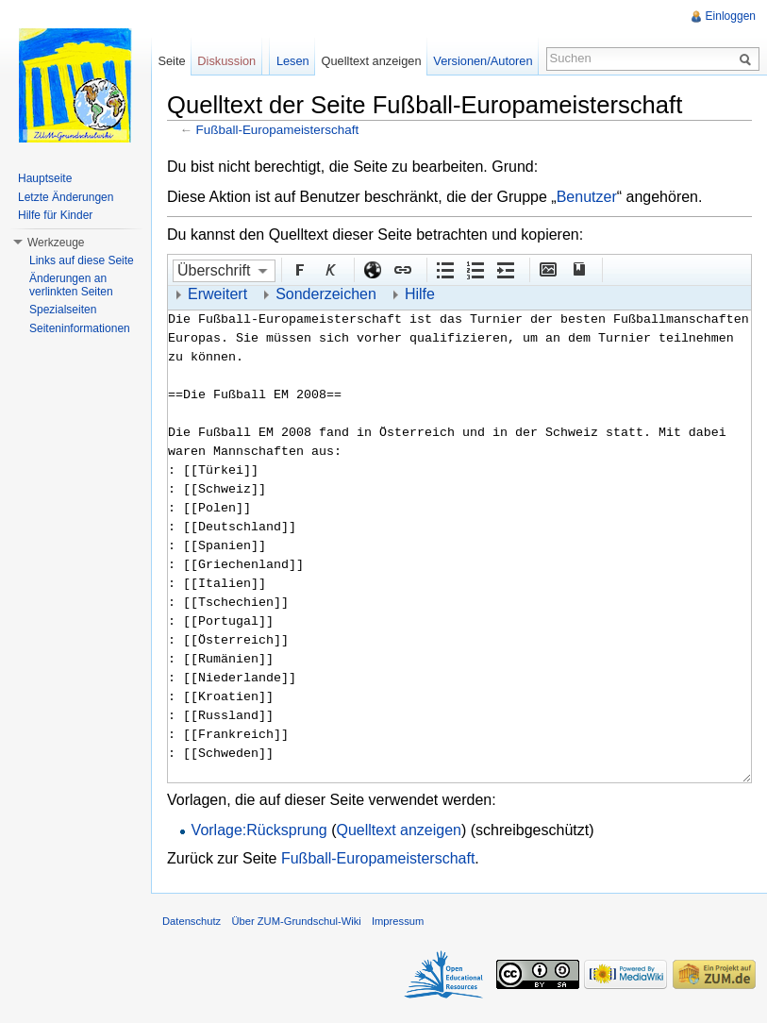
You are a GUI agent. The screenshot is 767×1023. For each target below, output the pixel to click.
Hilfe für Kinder (55, 215)
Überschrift (213, 270)
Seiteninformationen (79, 328)
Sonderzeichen (325, 294)
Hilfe (420, 294)
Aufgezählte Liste (444, 269)
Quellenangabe (577, 269)
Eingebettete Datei (547, 269)
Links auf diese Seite (81, 260)
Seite (171, 61)
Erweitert (217, 294)
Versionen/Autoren (482, 61)
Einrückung (504, 269)
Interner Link (402, 269)
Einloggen (731, 16)
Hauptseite (45, 178)
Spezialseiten (62, 309)
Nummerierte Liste (474, 269)
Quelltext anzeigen (398, 830)
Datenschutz (191, 921)
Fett (299, 269)
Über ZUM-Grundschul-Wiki (295, 921)
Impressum (398, 921)
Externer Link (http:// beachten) (371, 269)
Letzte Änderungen (65, 197)
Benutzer (587, 197)
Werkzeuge (55, 242)
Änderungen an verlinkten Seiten (71, 285)
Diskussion (226, 61)
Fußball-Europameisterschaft (277, 130)
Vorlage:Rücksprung (259, 830)
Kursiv (329, 269)
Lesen (292, 61)
